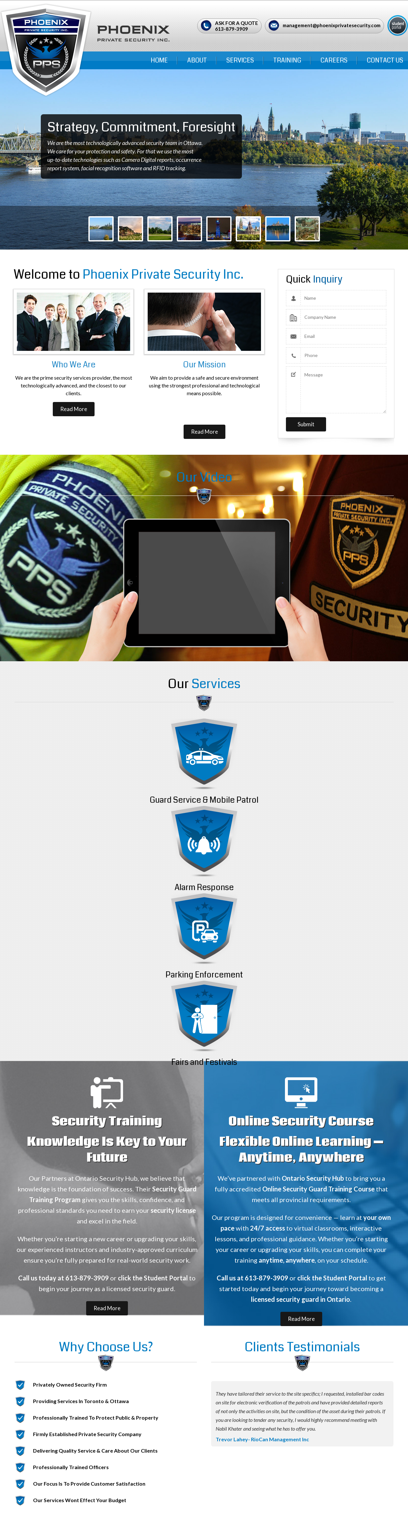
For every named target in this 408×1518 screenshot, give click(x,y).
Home (159, 60)
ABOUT (197, 60)
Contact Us (385, 60)
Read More (73, 409)
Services (240, 60)
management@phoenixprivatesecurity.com (331, 25)
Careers (334, 60)
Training (287, 60)
